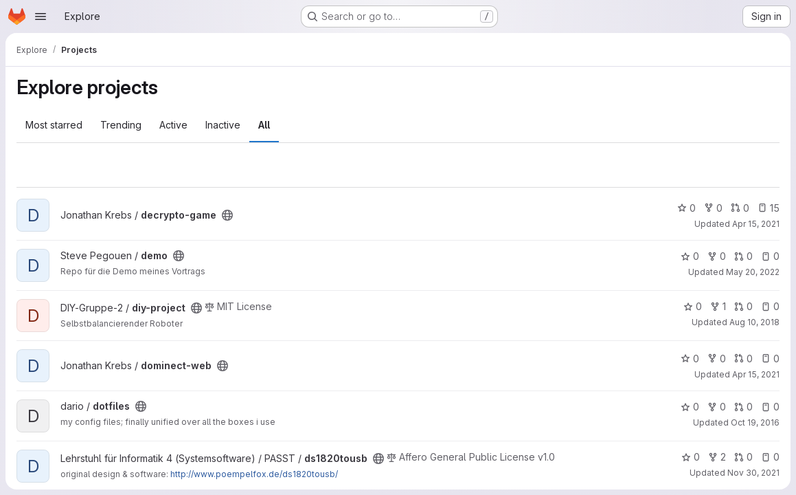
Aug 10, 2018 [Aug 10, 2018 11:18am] (754, 322)
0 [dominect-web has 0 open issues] (770, 358)
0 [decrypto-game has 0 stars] (686, 208)
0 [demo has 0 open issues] (770, 256)
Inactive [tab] (222, 125)
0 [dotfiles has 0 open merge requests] (743, 406)
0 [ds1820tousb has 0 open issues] (770, 457)
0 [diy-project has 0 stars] (692, 306)
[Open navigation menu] (41, 17)
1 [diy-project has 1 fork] (718, 306)
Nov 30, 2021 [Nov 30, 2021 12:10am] (753, 473)
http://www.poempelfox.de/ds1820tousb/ (254, 474)
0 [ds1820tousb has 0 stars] (690, 457)
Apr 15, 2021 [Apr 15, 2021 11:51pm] (756, 224)
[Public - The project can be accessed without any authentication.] (227, 215)
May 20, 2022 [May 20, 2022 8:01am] (753, 272)
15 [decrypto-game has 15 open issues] (769, 208)
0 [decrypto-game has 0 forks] (713, 208)
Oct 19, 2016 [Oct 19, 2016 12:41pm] (755, 422)
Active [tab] (173, 125)
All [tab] (264, 125)
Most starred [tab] (53, 125)
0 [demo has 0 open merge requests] (743, 256)
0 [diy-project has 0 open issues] (770, 306)
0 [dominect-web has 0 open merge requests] (743, 358)
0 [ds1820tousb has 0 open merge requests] (743, 457)
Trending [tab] (120, 125)
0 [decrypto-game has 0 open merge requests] (740, 208)
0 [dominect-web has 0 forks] (716, 358)
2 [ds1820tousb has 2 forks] (717, 457)
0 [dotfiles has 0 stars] (690, 406)
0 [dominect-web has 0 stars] (690, 358)
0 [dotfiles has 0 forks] (716, 406)
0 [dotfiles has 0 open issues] (770, 406)
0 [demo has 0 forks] (716, 256)
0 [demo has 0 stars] (690, 256)
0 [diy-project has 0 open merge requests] (743, 306)
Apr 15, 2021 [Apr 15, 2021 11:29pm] (756, 374)
